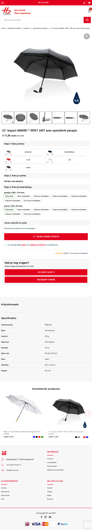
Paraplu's (27, 28)
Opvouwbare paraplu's (40, 28)
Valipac (49, 492)
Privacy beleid (52, 466)
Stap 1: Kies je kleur (14, 143)
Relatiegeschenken (14, 28)
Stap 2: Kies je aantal (15, 175)
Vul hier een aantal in (13, 181)
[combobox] (42, 20)
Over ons (50, 459)
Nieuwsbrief (5, 492)
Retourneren (5, 495)
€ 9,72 (8, 437)
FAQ (2, 499)
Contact (4, 488)
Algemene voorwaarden (55, 470)
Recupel (50, 499)
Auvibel (49, 488)
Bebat (49, 495)
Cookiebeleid (52, 462)
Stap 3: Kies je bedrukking (17, 187)
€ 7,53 (53, 437)
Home (3, 28)
